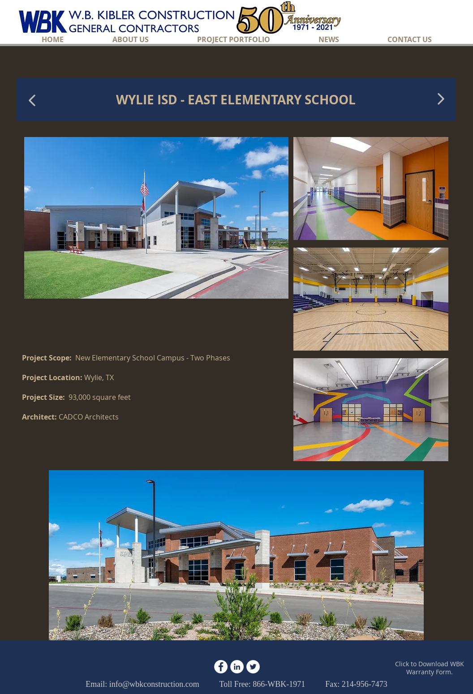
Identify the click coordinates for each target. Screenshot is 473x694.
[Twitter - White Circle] (253, 666)
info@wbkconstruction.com (154, 684)
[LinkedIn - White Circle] (237, 666)
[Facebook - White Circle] (221, 666)
